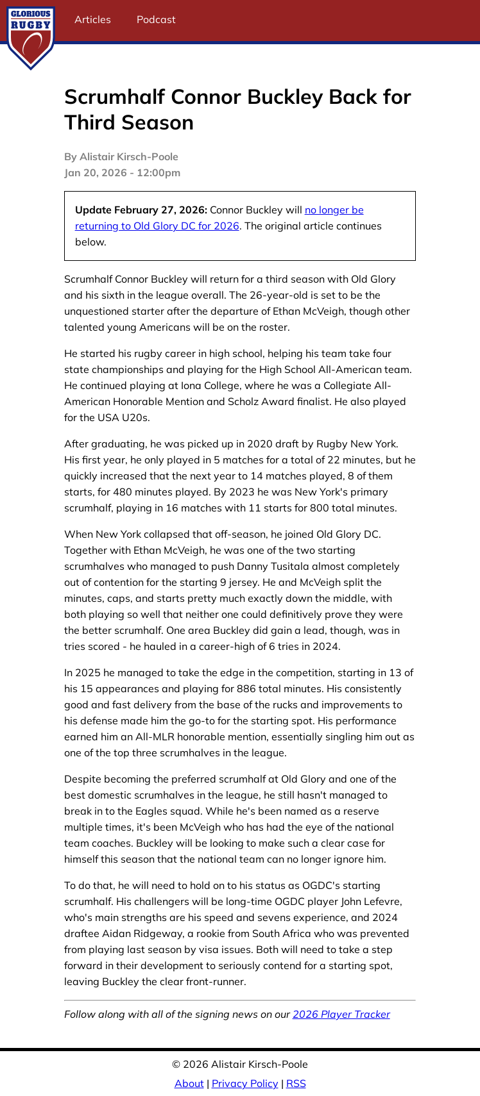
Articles (92, 19)
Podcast (156, 19)
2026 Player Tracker (341, 1014)
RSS (296, 1083)
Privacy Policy (245, 1083)
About (189, 1083)
